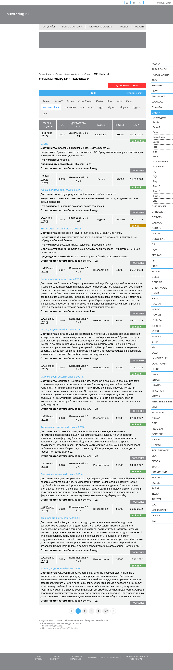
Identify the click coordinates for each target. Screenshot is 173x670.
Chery (156, 112)
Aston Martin (160, 74)
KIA (154, 347)
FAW (154, 249)
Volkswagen (160, 510)
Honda (156, 309)
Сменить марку (134, 93)
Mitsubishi (158, 412)
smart (156, 466)
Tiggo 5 (136, 107)
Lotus (156, 380)
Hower (156, 314)
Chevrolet (159, 206)
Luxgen (157, 385)
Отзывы (124, 27)
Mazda (156, 396)
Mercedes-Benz (162, 401)
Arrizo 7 (59, 101)
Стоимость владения (101, 27)
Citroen (157, 217)
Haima (155, 293)
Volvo (156, 515)
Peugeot (157, 428)
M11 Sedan (70, 107)
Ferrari (157, 255)
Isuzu (155, 331)
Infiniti (156, 325)
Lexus (155, 369)
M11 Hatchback (51, 107)
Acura (156, 64)
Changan (158, 107)
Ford (155, 266)
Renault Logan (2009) (45, 179)
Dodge (156, 233)
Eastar (99, 101)
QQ (82, 107)
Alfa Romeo (159, 69)
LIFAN (155, 374)
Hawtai (156, 304)
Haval (155, 298)
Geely (155, 277)
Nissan (156, 418)
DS (153, 244)
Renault (157, 445)
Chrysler (158, 211)
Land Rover (159, 363)
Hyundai (157, 320)
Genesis (157, 282)
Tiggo (100, 107)
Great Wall (159, 287)
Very (45, 113)
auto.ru (18, 14)
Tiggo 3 (124, 107)
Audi (154, 80)
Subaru (157, 477)
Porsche (157, 434)
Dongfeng (158, 239)
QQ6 (90, 107)
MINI (154, 407)
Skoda (156, 461)
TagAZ (155, 488)
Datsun (156, 228)
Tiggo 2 (112, 107)
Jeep (155, 342)
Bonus (70, 101)
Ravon (156, 439)
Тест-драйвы (49, 27)
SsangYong (159, 472)
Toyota (156, 499)
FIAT (154, 260)
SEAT (155, 455)
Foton (156, 271)
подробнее (138, 170)
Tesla (155, 493)
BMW (154, 91)
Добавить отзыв (127, 85)
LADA (155, 352)
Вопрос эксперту (72, 27)
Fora (109, 101)
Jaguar (156, 336)
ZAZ (154, 521)
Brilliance (159, 96)
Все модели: (159, 117)
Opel (155, 423)
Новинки (114, 658)
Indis (119, 101)
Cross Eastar (85, 101)
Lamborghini (160, 358)
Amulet (46, 101)
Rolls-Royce (160, 450)
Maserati (158, 390)
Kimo (128, 101)
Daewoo (157, 222)
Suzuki (156, 483)
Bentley (157, 85)
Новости (139, 27)
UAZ (154, 504)
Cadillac (157, 101)
